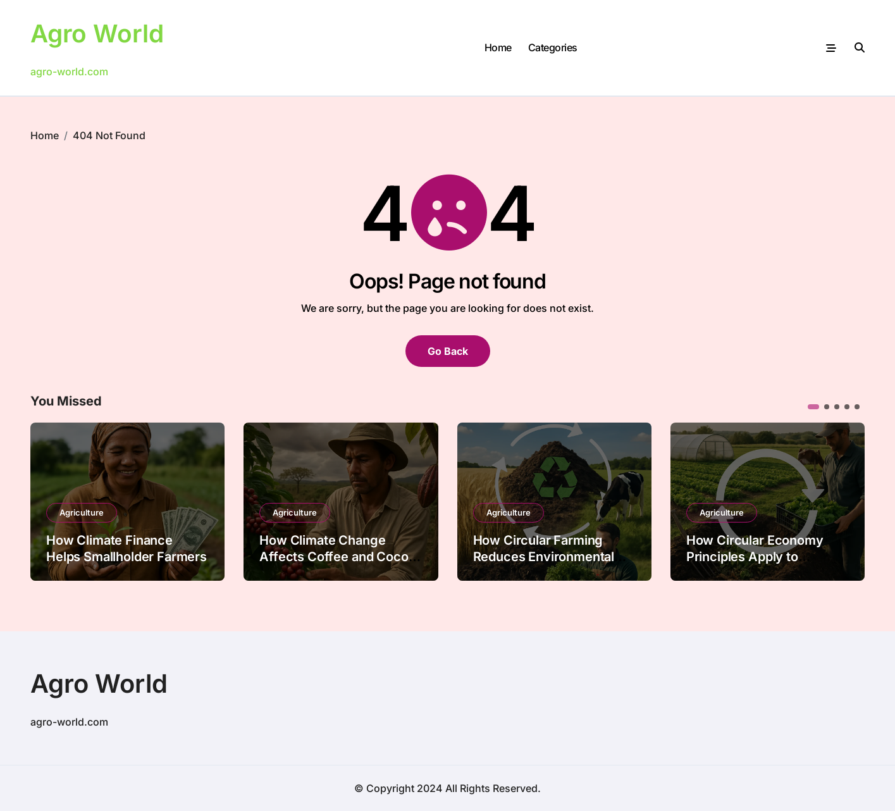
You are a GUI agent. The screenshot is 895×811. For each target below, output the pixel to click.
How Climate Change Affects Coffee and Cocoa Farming (337, 557)
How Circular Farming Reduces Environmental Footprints (544, 557)
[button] (813, 406)
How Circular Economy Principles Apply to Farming (755, 557)
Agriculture (81, 512)
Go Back (448, 351)
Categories (552, 47)
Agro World (99, 33)
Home (498, 47)
